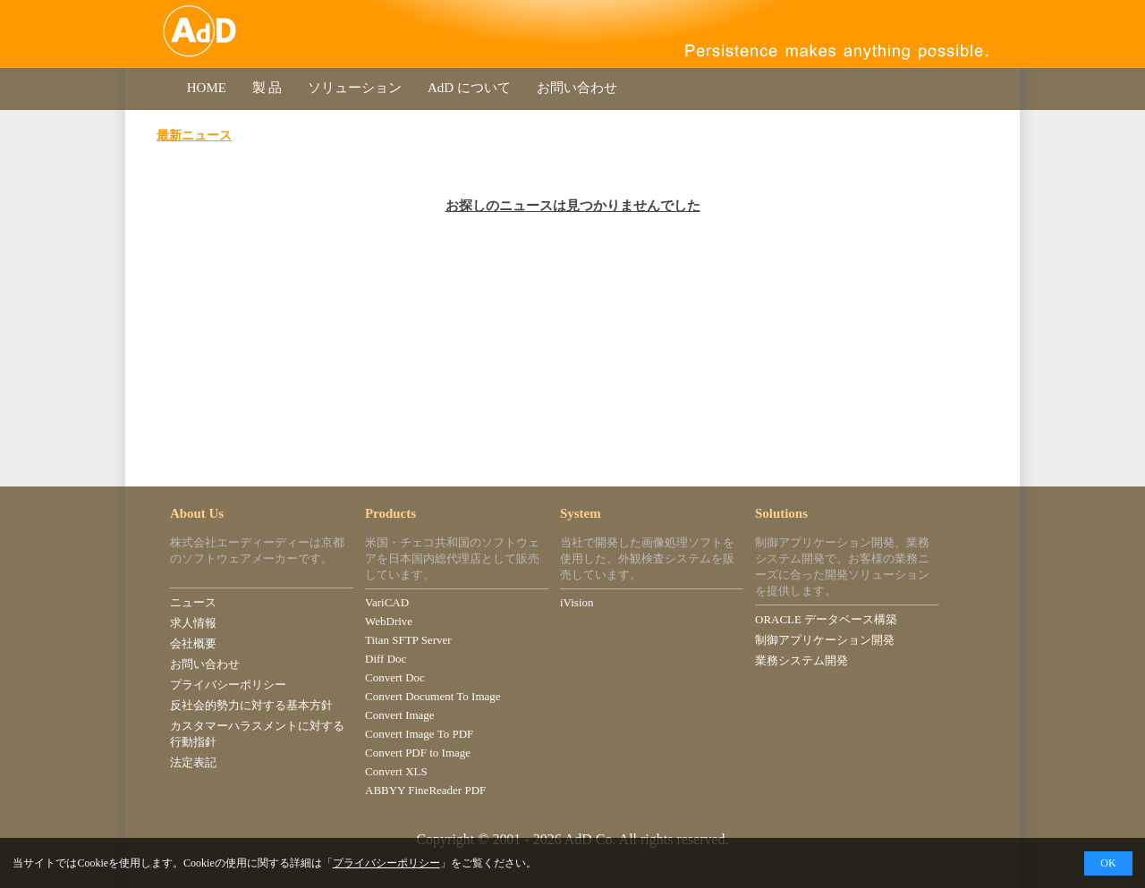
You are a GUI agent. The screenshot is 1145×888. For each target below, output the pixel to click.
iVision (577, 602)
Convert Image (400, 715)
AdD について (468, 87)
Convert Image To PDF (419, 733)
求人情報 (193, 623)
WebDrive (388, 621)
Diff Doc (385, 658)
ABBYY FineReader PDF (425, 790)
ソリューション (354, 87)
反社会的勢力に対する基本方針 (251, 705)
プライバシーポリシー (228, 684)
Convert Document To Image (433, 696)
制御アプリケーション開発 (825, 640)
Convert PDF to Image (418, 752)
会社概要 (193, 643)
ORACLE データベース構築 (826, 619)
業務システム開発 (801, 660)
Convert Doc (395, 677)
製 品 (267, 87)
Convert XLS (396, 771)
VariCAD (387, 602)
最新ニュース (194, 135)
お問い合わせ (577, 87)
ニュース (193, 602)
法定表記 (193, 762)
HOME (206, 87)
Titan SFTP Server (408, 640)
